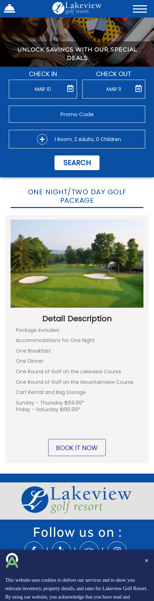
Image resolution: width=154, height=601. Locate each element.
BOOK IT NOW (77, 447)
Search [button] (77, 163)
